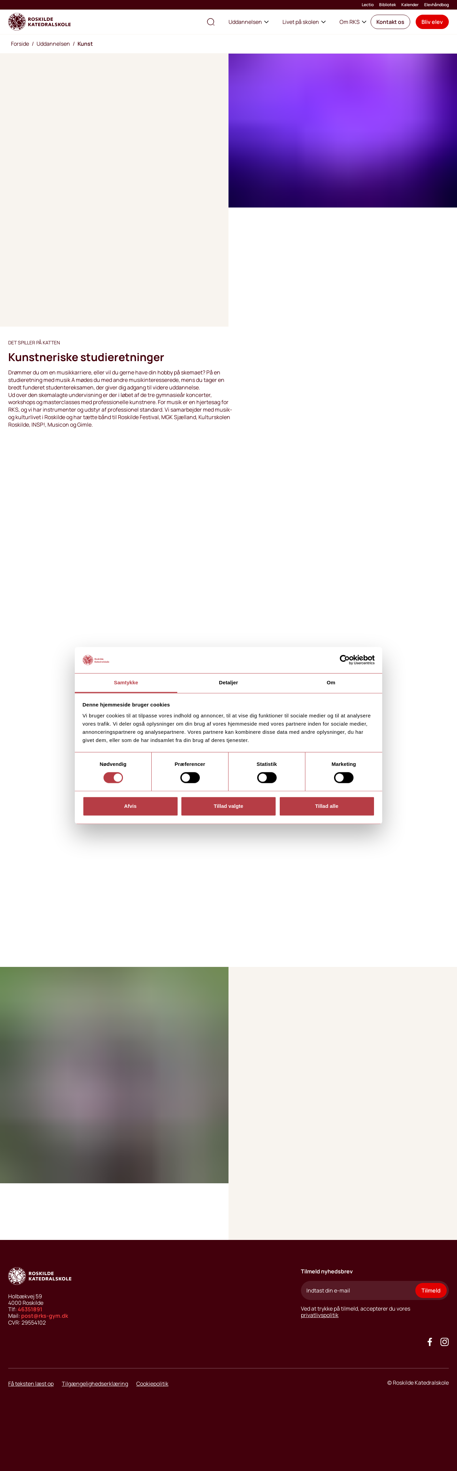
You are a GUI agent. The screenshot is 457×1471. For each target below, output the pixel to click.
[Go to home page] (39, 22)
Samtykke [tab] (126, 682)
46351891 (30, 1309)
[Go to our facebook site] (430, 1342)
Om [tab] (331, 682)
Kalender (410, 4)
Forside (20, 43)
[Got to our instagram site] (444, 1342)
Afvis (130, 806)
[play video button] (27, 933)
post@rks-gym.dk (44, 1315)
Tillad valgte (228, 806)
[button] (390, 22)
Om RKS (353, 22)
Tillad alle (326, 806)
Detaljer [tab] (228, 682)
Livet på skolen (304, 22)
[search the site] (211, 22)
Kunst (85, 43)
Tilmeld (431, 1290)
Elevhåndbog (436, 4)
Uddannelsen (249, 22)
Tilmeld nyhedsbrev (327, 1271)
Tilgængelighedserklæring (95, 1383)
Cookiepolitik (152, 1383)
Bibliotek (387, 4)
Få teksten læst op (31, 1383)
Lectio (368, 4)
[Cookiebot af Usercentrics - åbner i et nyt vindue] (345, 660)
